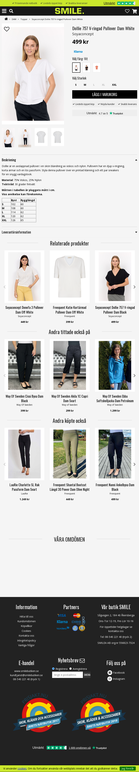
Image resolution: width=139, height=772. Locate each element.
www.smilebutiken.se (26, 671)
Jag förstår (127, 768)
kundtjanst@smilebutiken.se (26, 675)
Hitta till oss (26, 616)
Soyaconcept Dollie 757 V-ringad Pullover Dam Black (115, 309)
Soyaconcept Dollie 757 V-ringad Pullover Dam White (57, 19)
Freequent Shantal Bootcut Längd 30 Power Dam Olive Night (70, 487)
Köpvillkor (26, 626)
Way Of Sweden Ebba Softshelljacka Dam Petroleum (115, 398)
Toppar (24, 19)
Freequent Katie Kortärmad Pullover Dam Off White (69, 309)
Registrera (62, 669)
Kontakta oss (26, 635)
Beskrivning (9, 159)
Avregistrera (80, 669)
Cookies (26, 631)
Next (134, 287)
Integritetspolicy (26, 640)
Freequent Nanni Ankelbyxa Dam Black (115, 487)
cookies (22, 768)
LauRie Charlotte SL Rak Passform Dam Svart (24, 487)
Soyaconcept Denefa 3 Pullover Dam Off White (24, 309)
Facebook (119, 672)
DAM (14, 19)
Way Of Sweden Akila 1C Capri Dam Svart (69, 398)
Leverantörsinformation (16, 232)
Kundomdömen (26, 621)
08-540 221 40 (113, 637)
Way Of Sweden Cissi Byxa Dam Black (24, 398)
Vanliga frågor (26, 645)
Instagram (119, 678)
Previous (4, 287)
